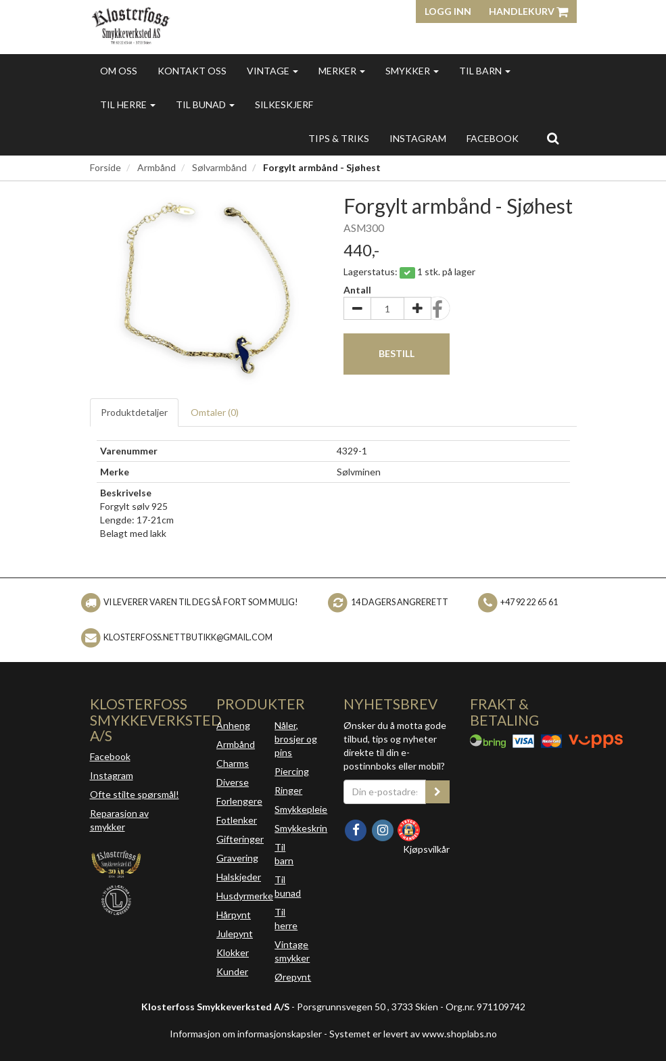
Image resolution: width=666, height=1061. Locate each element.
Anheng (233, 725)
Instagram (111, 775)
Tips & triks (338, 138)
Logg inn (448, 11)
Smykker (412, 70)
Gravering (237, 858)
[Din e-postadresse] (385, 792)
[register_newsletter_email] (437, 791)
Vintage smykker (292, 951)
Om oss (118, 70)
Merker (341, 70)
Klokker (232, 952)
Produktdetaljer (134, 412)
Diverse (232, 782)
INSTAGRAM (417, 138)
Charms (232, 763)
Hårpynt (233, 914)
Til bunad (205, 104)
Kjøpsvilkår (426, 849)
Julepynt (234, 933)
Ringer (288, 790)
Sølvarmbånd (219, 167)
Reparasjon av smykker (119, 819)
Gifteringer (240, 839)
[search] (553, 138)
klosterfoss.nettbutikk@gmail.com (187, 637)
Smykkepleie (301, 809)
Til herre (128, 104)
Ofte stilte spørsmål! (134, 794)
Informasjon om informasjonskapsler (246, 1033)
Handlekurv (528, 11)
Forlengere (239, 801)
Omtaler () (215, 412)
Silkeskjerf (284, 104)
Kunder (232, 971)
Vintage (272, 70)
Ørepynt (293, 977)
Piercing (292, 771)
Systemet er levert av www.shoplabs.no (413, 1033)
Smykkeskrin (301, 828)
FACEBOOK (493, 138)
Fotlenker (236, 820)
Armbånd (156, 167)
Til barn (484, 70)
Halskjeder (238, 876)
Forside (105, 167)
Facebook (110, 756)
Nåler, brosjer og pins (296, 739)
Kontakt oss (192, 70)
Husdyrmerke (244, 895)
